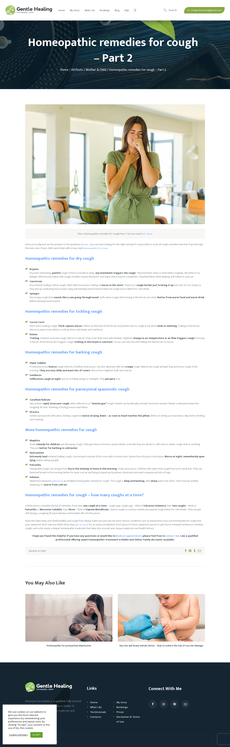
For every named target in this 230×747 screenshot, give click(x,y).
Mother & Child (96, 70)
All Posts (77, 70)
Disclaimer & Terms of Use (125, 719)
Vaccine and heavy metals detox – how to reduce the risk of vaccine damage (161, 646)
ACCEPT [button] (35, 735)
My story (122, 702)
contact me (172, 536)
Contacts (96, 717)
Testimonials (99, 712)
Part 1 (87, 244)
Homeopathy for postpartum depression (69, 646)
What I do (96, 707)
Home (64, 70)
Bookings (122, 707)
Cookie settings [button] (18, 735)
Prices (120, 712)
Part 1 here (146, 234)
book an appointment (129, 536)
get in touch (81, 524)
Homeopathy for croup (95, 248)
